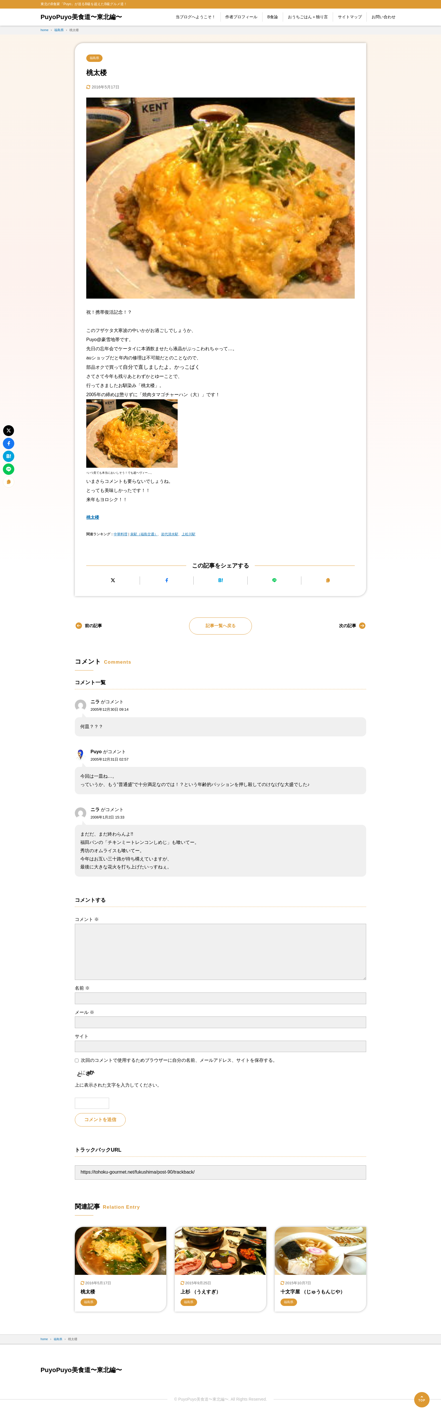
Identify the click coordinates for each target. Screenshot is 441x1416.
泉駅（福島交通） (144, 535)
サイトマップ (350, 17)
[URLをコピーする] (328, 581)
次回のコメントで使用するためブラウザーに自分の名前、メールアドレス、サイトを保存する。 (179, 1060)
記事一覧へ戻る (220, 626)
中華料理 (120, 535)
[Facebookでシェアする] (166, 581)
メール (84, 1012)
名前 (82, 988)
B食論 (272, 17)
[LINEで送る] (274, 581)
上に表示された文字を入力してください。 (118, 1085)
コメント (87, 919)
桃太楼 (93, 517)
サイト (82, 1036)
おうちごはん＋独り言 (308, 17)
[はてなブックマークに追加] (220, 581)
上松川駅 (188, 535)
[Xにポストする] (113, 581)
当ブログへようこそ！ (196, 17)
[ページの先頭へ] (422, 1399)
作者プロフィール (241, 17)
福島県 (95, 58)
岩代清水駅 (169, 535)
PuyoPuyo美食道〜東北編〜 (85, 17)
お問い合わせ (384, 17)
